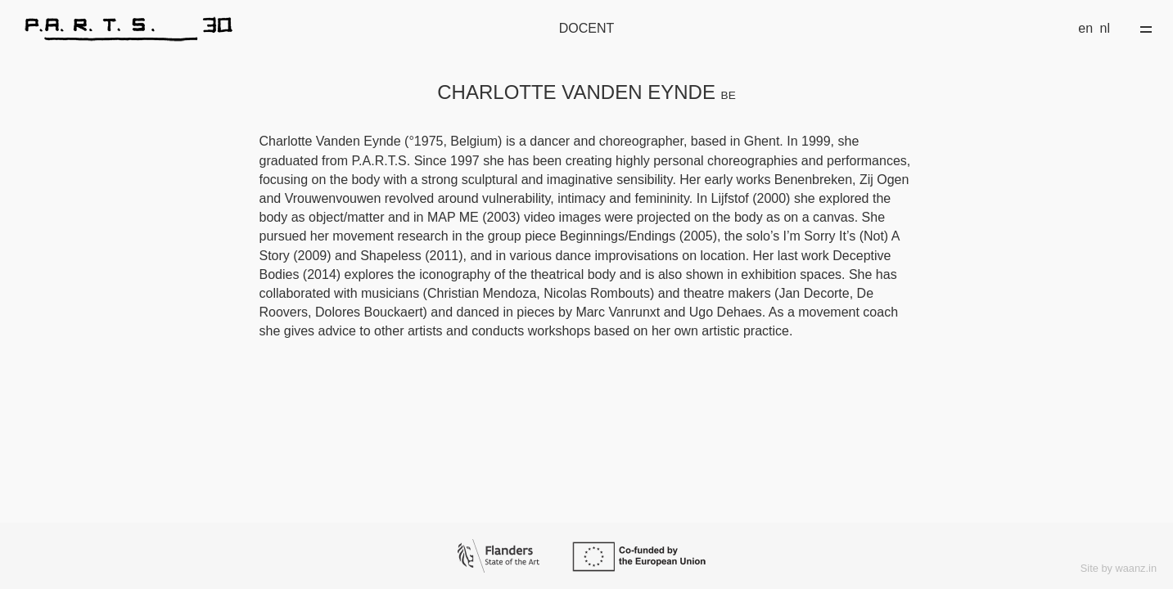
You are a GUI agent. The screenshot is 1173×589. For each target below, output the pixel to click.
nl (1105, 28)
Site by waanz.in (1119, 568)
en (1085, 28)
